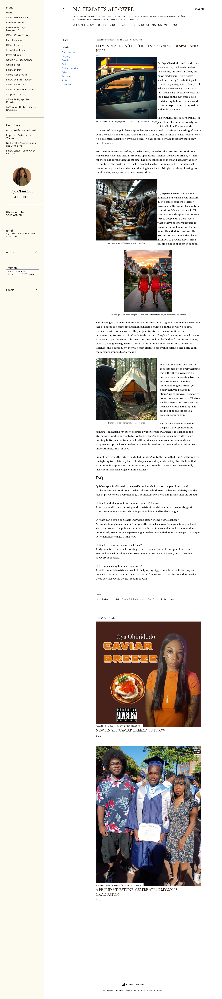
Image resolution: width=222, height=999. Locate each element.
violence (66, 84)
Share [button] (65, 40)
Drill (64, 64)
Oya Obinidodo (21, 191)
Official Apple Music (16, 74)
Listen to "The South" (116, 25)
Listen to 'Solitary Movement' (151, 25)
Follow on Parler (14, 69)
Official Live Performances (20, 89)
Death (65, 60)
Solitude (66, 76)
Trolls (64, 80)
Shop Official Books (16, 50)
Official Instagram (15, 45)
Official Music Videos (87, 25)
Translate (29, 274)
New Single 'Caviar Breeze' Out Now (130, 730)
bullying (66, 56)
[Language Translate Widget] (22, 271)
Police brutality (70, 68)
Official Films (13, 64)
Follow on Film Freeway (19, 79)
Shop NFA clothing (16, 94)
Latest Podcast (14, 40)
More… (177, 25)
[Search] (199, 9)
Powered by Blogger (132, 984)
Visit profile (22, 197)
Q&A (64, 72)
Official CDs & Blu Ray (18, 35)
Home (9, 12)
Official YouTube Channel (19, 60)
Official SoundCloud (16, 84)
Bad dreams (68, 52)
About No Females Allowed (21, 130)
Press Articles (13, 55)
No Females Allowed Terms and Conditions (21, 144)
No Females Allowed (104, 9)
